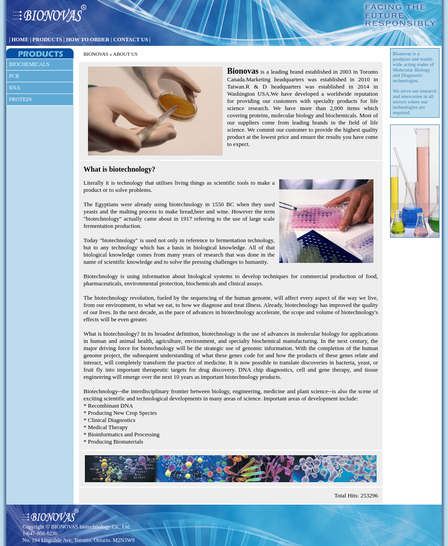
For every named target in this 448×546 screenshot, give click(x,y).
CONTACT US (130, 39)
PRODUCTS (47, 39)
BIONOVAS (95, 54)
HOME (20, 39)
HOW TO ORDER (88, 39)
